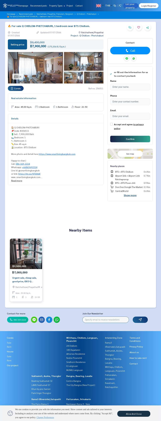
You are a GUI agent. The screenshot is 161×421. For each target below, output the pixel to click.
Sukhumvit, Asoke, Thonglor (46, 376)
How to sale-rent (138, 357)
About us (134, 352)
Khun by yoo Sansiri (40, 388)
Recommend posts (38, 5)
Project (70, 5)
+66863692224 (29, 167)
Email (113, 110)
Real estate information (23, 98)
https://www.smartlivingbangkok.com (57, 153)
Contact (79, 5)
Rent (9, 346)
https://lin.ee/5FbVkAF (29, 173)
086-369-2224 (23, 163)
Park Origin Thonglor (41, 393)
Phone (113, 95)
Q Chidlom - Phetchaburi (86, 14)
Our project (12, 365)
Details (14, 118)
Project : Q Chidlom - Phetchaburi (87, 35)
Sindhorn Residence (76, 362)
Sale (9, 342)
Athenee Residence (75, 353)
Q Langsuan (72, 365)
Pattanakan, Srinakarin (78, 399)
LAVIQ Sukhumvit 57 (40, 385)
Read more (16, 180)
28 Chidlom (71, 345)
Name (113, 80)
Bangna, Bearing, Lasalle (79, 376)
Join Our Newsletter (92, 313)
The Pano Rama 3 (39, 404)
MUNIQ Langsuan (74, 370)
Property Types (56, 5)
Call (130, 50)
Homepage (23, 5)
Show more (130, 195)
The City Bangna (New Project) (80, 385)
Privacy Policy (136, 346)
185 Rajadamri (73, 349)
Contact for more (16, 313)
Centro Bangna (73, 380)
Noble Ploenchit (74, 357)
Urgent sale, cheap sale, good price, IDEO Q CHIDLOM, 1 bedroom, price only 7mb (24, 279)
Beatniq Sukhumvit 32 (42, 380)
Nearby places (117, 166)
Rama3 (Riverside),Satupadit (46, 399)
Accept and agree (123, 124)
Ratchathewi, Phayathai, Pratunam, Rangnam (55, 14)
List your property (130, 6)
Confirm (130, 138)
